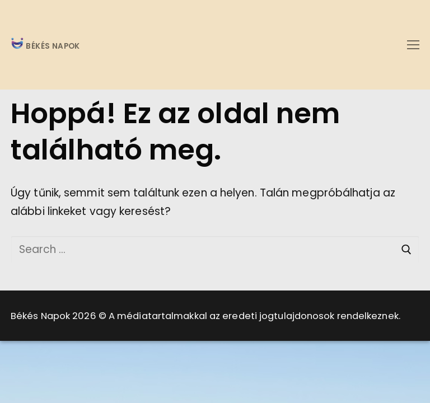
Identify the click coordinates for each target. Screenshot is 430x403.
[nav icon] (413, 44)
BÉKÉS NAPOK (51, 46)
